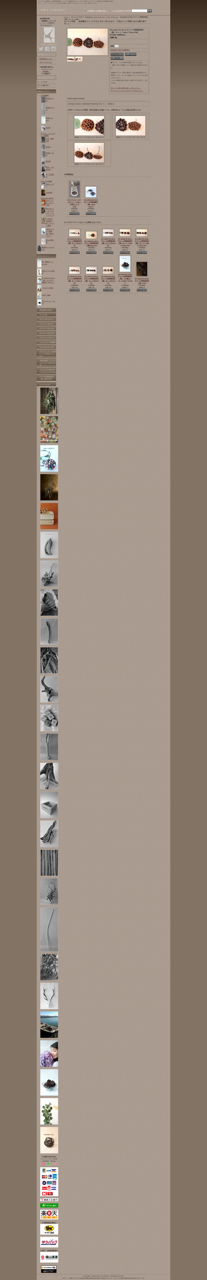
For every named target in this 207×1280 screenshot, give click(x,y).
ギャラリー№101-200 (46, 328)
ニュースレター (45, 384)
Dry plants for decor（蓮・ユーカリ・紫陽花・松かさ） (48, 280)
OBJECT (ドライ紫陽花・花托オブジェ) (50, 232)
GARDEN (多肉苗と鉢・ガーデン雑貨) (50, 222)
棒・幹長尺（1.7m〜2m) (47, 263)
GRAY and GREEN (47, 198)
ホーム (66, 17)
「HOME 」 (46, 71)
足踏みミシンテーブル (48, 248)
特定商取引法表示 (45, 310)
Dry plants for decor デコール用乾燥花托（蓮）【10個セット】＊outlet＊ (125, 278)
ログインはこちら (45, 62)
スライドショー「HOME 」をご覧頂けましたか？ (47, 354)
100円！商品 (46, 295)
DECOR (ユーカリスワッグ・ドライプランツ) (50, 212)
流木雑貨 (49, 193)
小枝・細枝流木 (50, 140)
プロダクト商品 (47, 288)
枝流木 (48, 147)
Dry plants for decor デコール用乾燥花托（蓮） (142, 281)
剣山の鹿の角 (50, 241)
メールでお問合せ (117, 11)
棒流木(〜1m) (50, 100)
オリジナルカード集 (46, 347)
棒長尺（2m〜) (49, 119)
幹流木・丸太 (50, 154)
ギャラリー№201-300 (46, 333)
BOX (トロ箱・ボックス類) (50, 203)
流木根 (48, 161)
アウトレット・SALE (48, 302)
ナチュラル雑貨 (46, 181)
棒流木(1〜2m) (50, 109)
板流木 (48, 128)
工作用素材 (45, 95)
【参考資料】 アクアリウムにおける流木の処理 (47, 363)
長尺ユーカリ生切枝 (48, 272)
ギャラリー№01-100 (46, 324)
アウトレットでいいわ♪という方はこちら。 (128, 91)
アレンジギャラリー (46, 319)
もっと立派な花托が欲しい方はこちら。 (126, 88)
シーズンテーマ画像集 (47, 342)
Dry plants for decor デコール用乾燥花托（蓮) (91, 243)
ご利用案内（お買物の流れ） (97, 11)
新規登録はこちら (45, 59)
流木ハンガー (50, 185)
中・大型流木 (50, 176)
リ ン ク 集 (43, 314)
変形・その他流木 (50, 168)
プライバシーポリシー (47, 337)
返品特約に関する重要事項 (120, 50)
